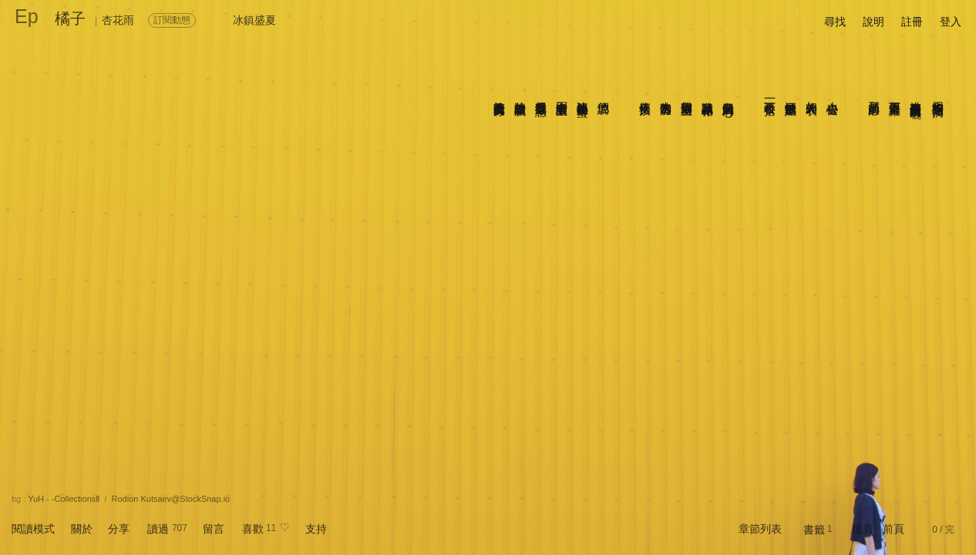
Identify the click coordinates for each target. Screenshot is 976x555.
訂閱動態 (171, 20)
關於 (82, 529)
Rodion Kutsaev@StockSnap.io (171, 498)
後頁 (862, 529)
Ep (27, 16)
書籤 (814, 529)
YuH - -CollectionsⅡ (63, 498)
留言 (213, 529)
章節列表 (760, 529)
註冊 (912, 21)
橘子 (70, 18)
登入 (950, 21)
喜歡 (253, 529)
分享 (119, 529)
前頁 (893, 529)
